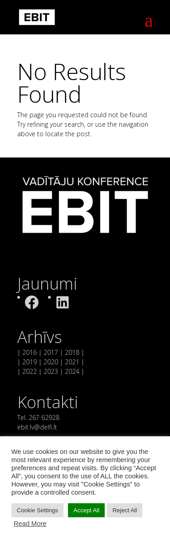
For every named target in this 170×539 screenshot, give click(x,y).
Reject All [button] (124, 510)
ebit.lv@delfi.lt (37, 427)
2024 (71, 371)
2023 (51, 371)
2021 (72, 362)
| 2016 (27, 352)
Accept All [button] (86, 510)
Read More (30, 523)
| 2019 (27, 362)
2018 (72, 352)
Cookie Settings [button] (37, 510)
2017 (51, 352)
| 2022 (27, 371)
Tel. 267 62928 (38, 417)
